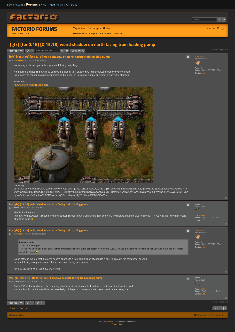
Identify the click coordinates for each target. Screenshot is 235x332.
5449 (203, 215)
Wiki (43, 4)
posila (197, 204)
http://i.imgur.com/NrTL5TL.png (30, 84)
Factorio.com (15, 4)
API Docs (71, 4)
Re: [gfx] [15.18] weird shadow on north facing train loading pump (48, 204)
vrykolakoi (199, 56)
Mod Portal (56, 4)
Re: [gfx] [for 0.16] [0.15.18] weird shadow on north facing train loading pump (55, 278)
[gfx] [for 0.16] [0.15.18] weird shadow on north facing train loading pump (82, 44)
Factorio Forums (34, 29)
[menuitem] (94, 28)
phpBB (109, 321)
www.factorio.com (20, 33)
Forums (32, 4)
